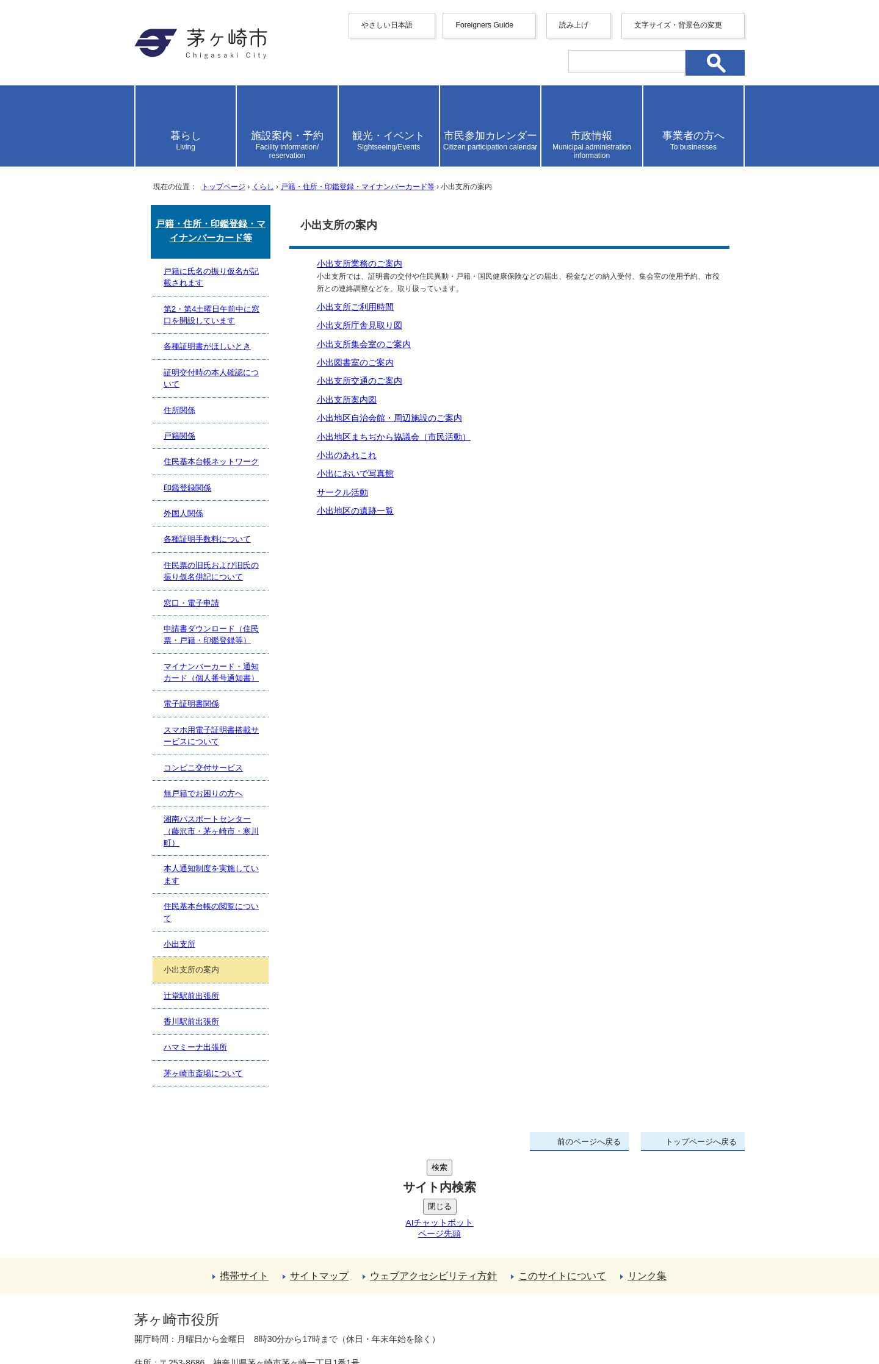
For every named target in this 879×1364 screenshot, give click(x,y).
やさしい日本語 (387, 25)
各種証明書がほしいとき (207, 346)
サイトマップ (319, 1184)
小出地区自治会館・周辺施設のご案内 (389, 418)
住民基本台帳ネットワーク (211, 461)
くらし (263, 186)
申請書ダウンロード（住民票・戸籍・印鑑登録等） (211, 634)
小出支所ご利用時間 (355, 307)
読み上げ (573, 25)
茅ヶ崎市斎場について (203, 1073)
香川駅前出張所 (191, 1021)
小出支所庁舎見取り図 (359, 325)
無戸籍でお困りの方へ (203, 793)
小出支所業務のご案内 (359, 263)
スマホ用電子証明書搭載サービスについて (211, 735)
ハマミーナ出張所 (195, 1047)
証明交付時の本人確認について (211, 378)
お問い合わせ (277, 1319)
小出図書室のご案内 (355, 362)
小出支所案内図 (347, 399)
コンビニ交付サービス (203, 767)
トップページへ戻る (701, 1141)
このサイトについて (562, 1184)
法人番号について (282, 1294)
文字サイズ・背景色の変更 (678, 25)
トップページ (223, 186)
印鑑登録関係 (187, 487)
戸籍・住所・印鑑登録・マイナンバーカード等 (358, 186)
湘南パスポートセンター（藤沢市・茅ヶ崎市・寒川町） (211, 830)
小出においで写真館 (355, 473)
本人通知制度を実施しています (211, 874)
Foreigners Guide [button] (484, 25)
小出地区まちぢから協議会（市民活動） (394, 437)
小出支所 (179, 944)
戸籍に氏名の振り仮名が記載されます (211, 277)
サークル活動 (342, 492)
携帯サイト (244, 1184)
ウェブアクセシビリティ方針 (433, 1184)
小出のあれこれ (347, 455)
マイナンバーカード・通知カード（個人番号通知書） (211, 672)
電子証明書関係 (191, 703)
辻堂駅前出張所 (191, 995)
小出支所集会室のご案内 (364, 344)
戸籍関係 (179, 435)
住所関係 (179, 410)
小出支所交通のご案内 (359, 381)
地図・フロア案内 (179, 1319)
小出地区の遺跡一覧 (355, 510)
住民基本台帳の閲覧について (211, 912)
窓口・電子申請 (191, 603)
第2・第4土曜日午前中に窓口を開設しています (211, 314)
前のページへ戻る (589, 1141)
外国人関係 (183, 513)
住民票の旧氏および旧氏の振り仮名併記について (211, 571)
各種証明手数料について (207, 539)
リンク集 (647, 1184)
